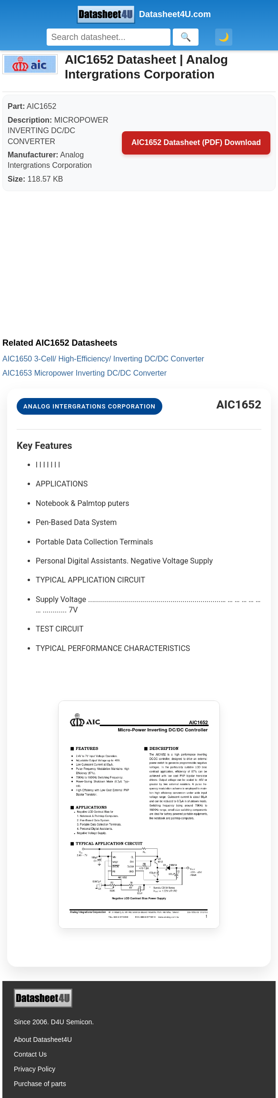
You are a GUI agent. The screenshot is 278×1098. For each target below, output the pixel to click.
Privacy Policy (34, 1069)
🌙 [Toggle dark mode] (223, 37)
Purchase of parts (40, 1084)
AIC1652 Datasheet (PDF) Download (196, 142)
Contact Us (30, 1054)
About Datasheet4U (43, 1039)
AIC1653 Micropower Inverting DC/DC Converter (84, 373)
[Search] (108, 37)
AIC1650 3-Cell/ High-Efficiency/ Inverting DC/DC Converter (103, 359)
